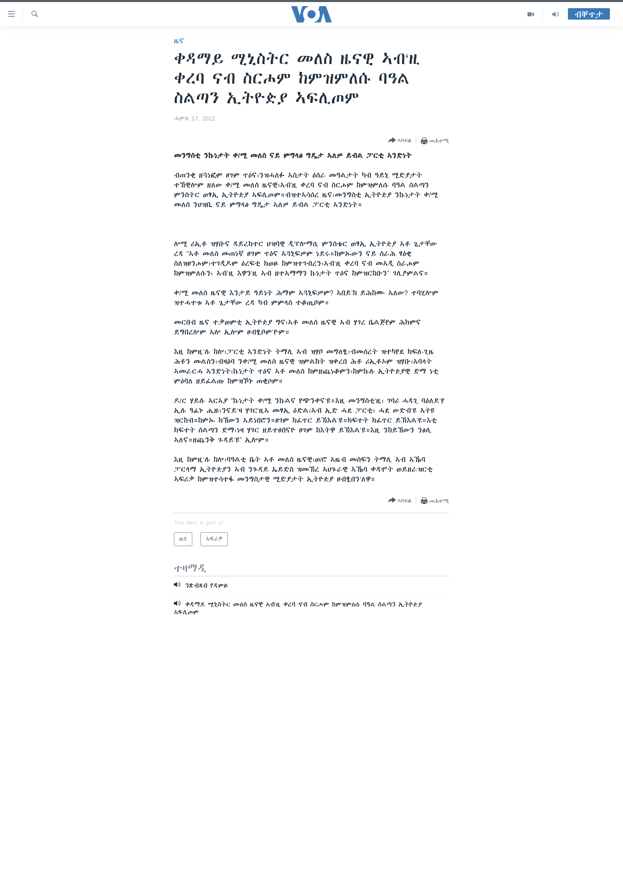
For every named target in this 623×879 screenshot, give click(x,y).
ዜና (179, 41)
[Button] (400, 141)
